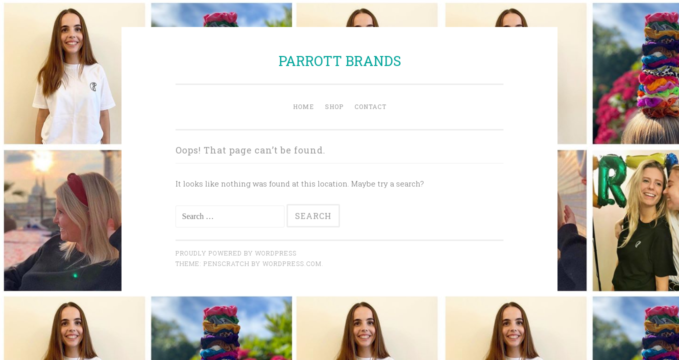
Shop (334, 106)
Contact (370, 106)
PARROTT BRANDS (339, 61)
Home (303, 106)
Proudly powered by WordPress (236, 253)
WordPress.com (292, 264)
